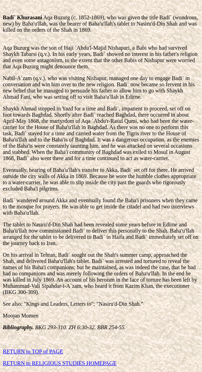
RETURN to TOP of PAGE (33, 351)
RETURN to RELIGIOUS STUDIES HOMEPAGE (60, 363)
